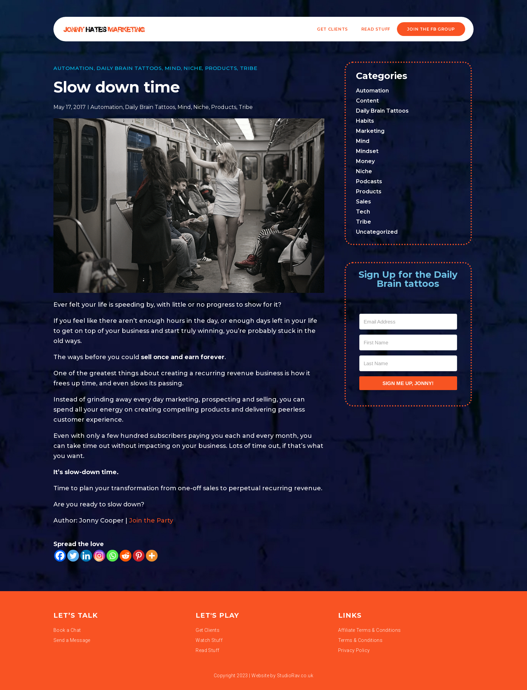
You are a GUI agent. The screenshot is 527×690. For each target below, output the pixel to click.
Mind (173, 68)
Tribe (248, 68)
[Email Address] (408, 322)
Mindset (367, 151)
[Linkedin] (86, 556)
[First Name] (408, 342)
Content (367, 101)
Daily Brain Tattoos (129, 68)
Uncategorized (377, 232)
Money (365, 161)
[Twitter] (73, 556)
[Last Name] (408, 363)
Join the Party (151, 520)
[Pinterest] (139, 556)
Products (221, 68)
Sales (363, 201)
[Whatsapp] (112, 556)
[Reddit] (125, 556)
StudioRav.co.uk (295, 675)
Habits (365, 121)
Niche (193, 68)
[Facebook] (60, 556)
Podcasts (369, 181)
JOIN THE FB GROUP (431, 29)
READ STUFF (375, 29)
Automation (73, 68)
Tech (363, 211)
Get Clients (332, 29)
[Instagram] (99, 556)
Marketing (370, 131)
